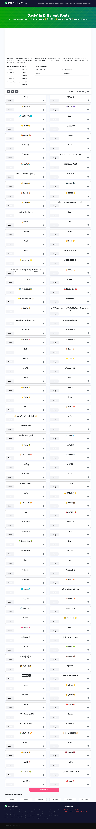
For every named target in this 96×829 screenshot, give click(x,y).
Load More (44, 790)
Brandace (84, 800)
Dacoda (55, 800)
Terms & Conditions (81, 811)
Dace (26, 800)
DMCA (77, 809)
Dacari (11, 800)
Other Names (70, 3)
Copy (10, 100)
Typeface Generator (83, 3)
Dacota (70, 800)
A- (8, 91)
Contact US (67, 809)
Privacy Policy (68, 811)
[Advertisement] (48, 43)
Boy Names (59, 3)
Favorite (41, 3)
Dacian (40, 800)
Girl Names (50, 3)
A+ (17, 91)
